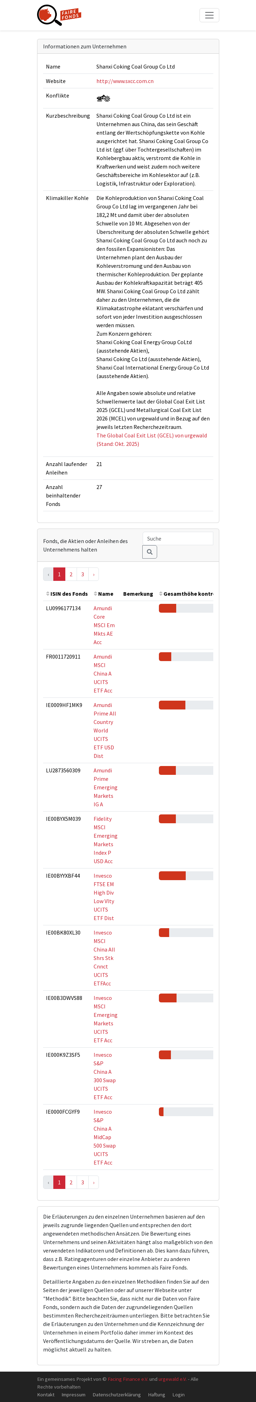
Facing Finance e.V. (128, 1379)
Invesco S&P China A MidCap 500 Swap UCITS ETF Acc (105, 1137)
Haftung (156, 1394)
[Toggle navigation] (209, 15)
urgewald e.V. (173, 1379)
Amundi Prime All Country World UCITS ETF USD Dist (105, 730)
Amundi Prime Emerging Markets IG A (106, 787)
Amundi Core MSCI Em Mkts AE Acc (104, 625)
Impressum (73, 1394)
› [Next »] (93, 574)
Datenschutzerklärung (117, 1394)
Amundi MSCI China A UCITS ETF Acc (103, 673)
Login (178, 1394)
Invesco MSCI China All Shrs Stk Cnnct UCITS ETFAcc (104, 958)
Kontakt (45, 1394)
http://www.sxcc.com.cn (125, 80)
